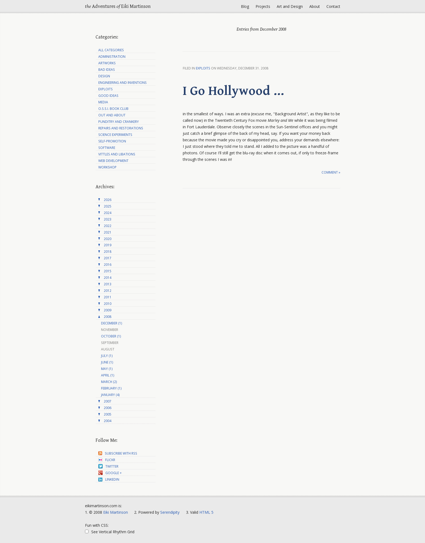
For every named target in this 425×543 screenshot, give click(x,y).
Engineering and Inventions (122, 82)
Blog (245, 6)
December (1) (111, 323)
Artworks (107, 63)
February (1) (111, 388)
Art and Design (290, 6)
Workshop (107, 167)
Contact (333, 6)
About (314, 6)
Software (106, 147)
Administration (111, 56)
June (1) (107, 362)
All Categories (111, 50)
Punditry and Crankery (118, 121)
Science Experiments (115, 134)
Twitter (108, 466)
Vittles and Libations (116, 154)
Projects (263, 6)
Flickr (106, 460)
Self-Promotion (112, 141)
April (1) (107, 375)
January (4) (110, 394)
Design (104, 76)
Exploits (203, 68)
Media (103, 102)
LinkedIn (108, 479)
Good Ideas (108, 95)
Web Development (113, 160)
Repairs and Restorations (120, 128)
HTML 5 (206, 512)
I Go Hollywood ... (233, 91)
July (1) (107, 355)
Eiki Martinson (115, 512)
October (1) (111, 336)
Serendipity (170, 512)
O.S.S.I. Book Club (113, 108)
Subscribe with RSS (117, 453)
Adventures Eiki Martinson (118, 6)
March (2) (109, 381)
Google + (110, 473)
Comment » (331, 172)
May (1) (107, 368)
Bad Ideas (106, 69)
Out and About (111, 115)
